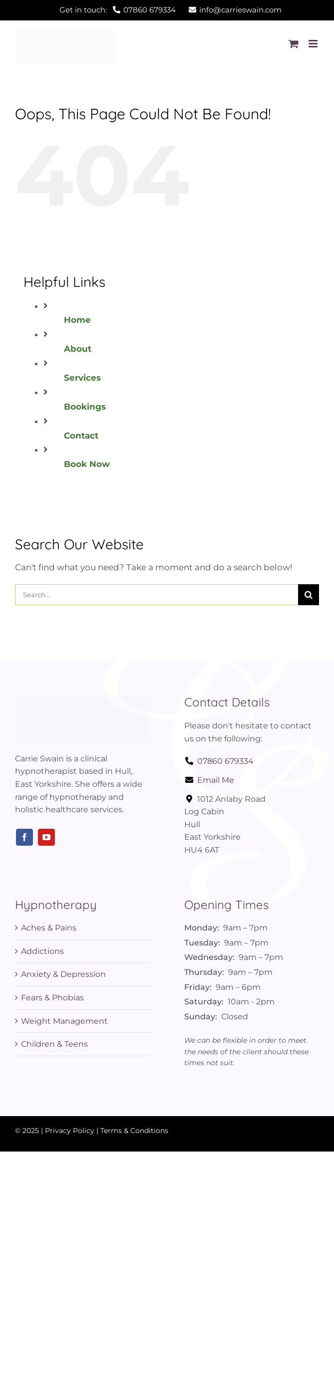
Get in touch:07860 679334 (117, 9)
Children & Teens (54, 1044)
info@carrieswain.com (235, 9)
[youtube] (46, 837)
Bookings (85, 407)
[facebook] (24, 837)
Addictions (42, 951)
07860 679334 (219, 761)
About (77, 349)
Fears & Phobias (52, 997)
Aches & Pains (48, 927)
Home (77, 320)
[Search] (308, 594)
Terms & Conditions (134, 1130)
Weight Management (64, 1021)
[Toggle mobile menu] (314, 43)
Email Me (209, 780)
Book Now (87, 464)
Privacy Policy (69, 1130)
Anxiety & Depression (63, 974)
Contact (81, 436)
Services (82, 378)
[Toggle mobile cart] (294, 43)
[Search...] (156, 594)
